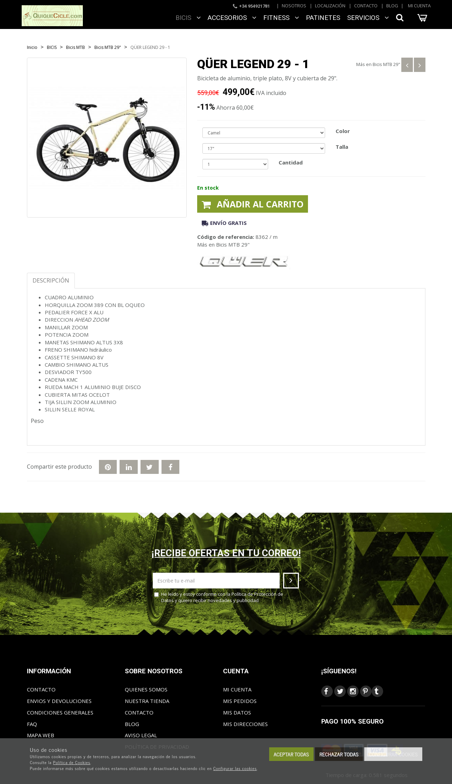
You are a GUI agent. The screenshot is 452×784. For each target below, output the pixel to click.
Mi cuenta (419, 5)
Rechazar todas (339, 754)
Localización (330, 5)
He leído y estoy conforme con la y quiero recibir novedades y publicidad (218, 597)
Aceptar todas (291, 754)
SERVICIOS (368, 18)
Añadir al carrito (252, 204)
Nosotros (294, 5)
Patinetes (323, 18)
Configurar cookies (393, 754)
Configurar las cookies (235, 768)
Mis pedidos (240, 700)
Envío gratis (224, 222)
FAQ (32, 723)
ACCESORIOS (232, 18)
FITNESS (281, 18)
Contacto (366, 5)
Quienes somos (146, 689)
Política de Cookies (72, 762)
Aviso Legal (141, 735)
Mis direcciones (245, 723)
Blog (392, 5)
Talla (342, 146)
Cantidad (291, 162)
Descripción (51, 280)
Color (343, 130)
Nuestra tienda (147, 700)
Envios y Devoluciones (59, 700)
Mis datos (237, 712)
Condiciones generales (60, 712)
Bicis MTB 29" (386, 64)
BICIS (188, 18)
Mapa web (40, 735)
